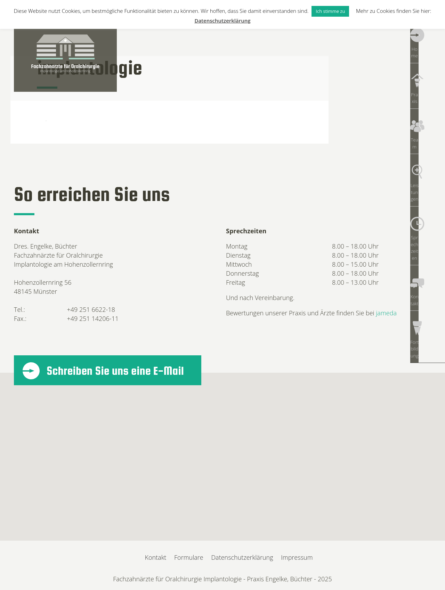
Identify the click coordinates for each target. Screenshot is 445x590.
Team (427, 115)
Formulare (188, 557)
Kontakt (428, 219)
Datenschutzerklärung (242, 557)
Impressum (297, 557)
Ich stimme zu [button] (330, 11)
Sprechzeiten (427, 184)
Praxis (427, 80)
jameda (386, 313)
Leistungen (428, 149)
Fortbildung (427, 254)
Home (427, 45)
